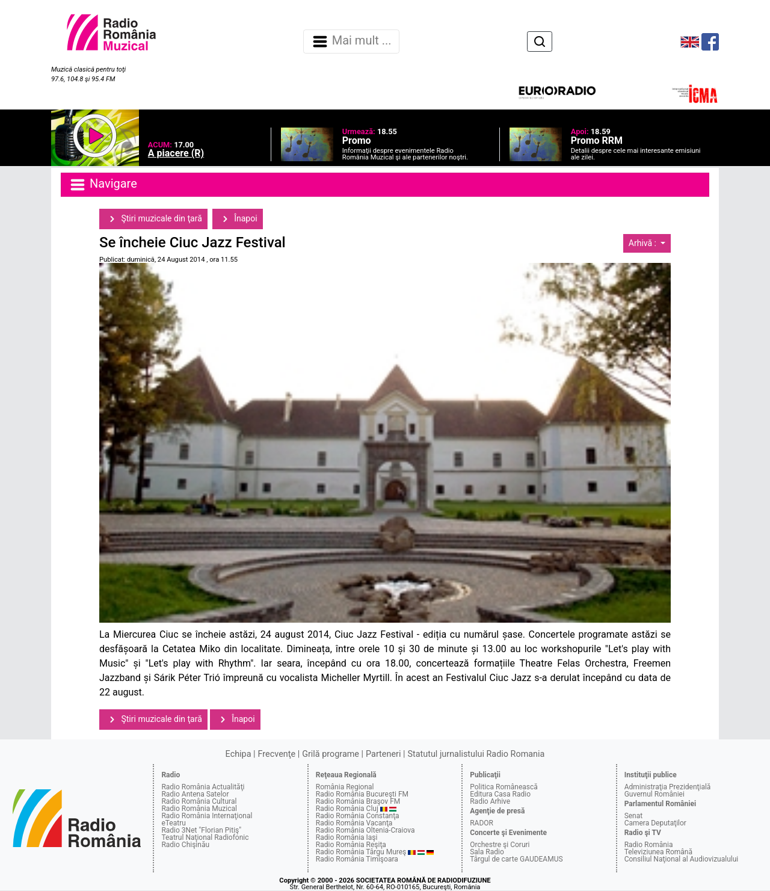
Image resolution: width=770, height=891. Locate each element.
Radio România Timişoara (357, 859)
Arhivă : (644, 243)
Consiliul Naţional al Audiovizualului (681, 859)
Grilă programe (330, 754)
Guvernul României (654, 794)
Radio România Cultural (198, 801)
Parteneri (383, 754)
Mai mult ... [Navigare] (351, 41)
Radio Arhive (490, 801)
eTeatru (173, 823)
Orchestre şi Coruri (499, 844)
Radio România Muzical (198, 808)
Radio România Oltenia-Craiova (365, 830)
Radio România (648, 844)
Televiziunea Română (658, 852)
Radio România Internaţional (206, 816)
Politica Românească (504, 787)
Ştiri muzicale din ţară (153, 219)
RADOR (481, 823)
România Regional (345, 787)
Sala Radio (487, 852)
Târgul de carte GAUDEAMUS (516, 859)
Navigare (103, 185)
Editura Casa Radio (500, 794)
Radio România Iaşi (347, 837)
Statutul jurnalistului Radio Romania (475, 754)
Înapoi (237, 219)
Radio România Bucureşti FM (362, 794)
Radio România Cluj (347, 808)
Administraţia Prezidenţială (667, 787)
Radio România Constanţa (357, 816)
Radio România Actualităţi (202, 787)
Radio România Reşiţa (351, 844)
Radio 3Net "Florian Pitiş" (201, 830)
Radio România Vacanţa (354, 823)
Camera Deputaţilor (655, 823)
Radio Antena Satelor (195, 794)
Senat (633, 816)
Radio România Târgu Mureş (361, 852)
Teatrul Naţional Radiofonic (204, 837)
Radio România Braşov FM (358, 801)
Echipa (238, 754)
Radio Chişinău (185, 844)
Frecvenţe (276, 754)
